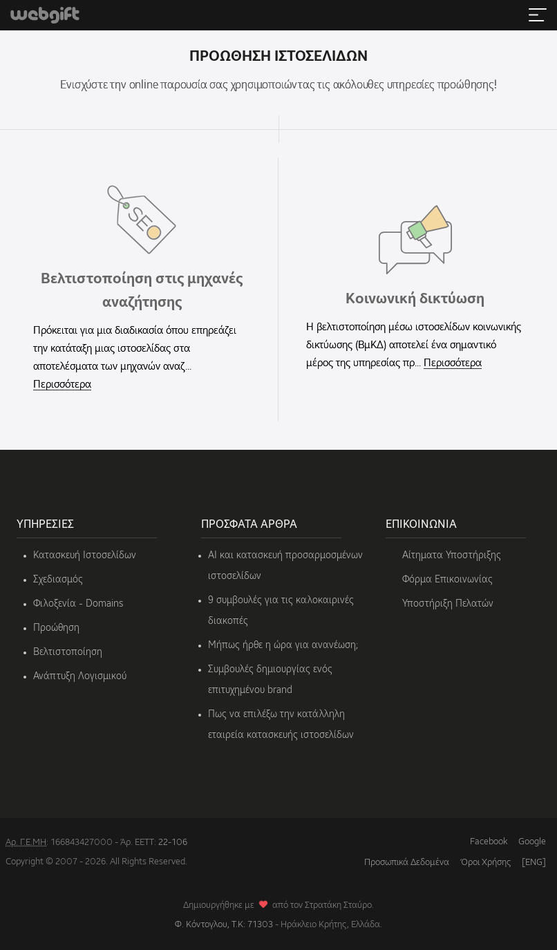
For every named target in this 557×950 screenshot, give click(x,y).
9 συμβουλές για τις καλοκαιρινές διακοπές (281, 611)
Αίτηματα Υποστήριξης (451, 555)
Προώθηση (56, 628)
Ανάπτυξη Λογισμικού (79, 676)
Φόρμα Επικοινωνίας (447, 580)
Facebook (488, 841)
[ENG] (534, 862)
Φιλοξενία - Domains (78, 604)
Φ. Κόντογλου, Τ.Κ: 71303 (224, 924)
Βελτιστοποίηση (67, 652)
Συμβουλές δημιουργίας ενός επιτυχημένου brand (270, 680)
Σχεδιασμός (58, 580)
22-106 (172, 842)
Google (532, 841)
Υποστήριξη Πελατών (447, 604)
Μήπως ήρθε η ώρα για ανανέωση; (283, 645)
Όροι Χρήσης (485, 862)
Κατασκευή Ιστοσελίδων (84, 555)
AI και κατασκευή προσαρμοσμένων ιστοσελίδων (285, 566)
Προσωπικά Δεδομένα (406, 862)
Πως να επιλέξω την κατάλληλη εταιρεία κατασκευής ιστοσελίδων (281, 725)
